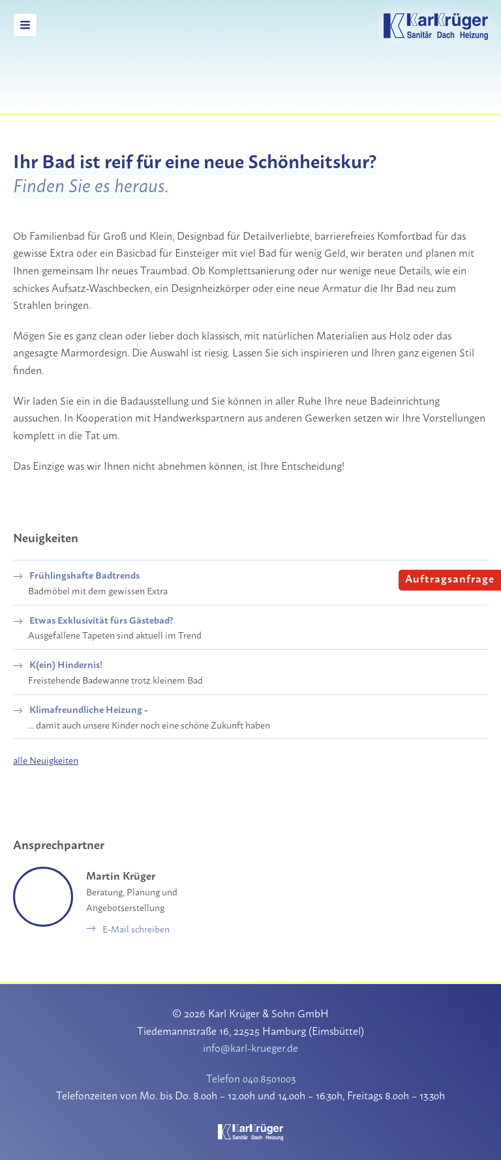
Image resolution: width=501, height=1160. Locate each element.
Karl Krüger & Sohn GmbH (436, 26)
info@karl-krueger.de (251, 1047)
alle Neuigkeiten (46, 759)
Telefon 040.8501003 (250, 1077)
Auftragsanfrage (451, 578)
